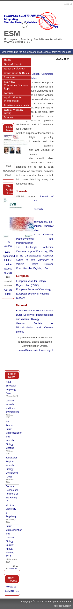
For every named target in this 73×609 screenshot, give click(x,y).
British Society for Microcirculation (34, 310)
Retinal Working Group (13, 111)
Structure (9, 77)
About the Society (14, 68)
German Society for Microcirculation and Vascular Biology (34, 327)
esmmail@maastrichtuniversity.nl (35, 350)
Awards (8, 92)
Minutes (8, 117)
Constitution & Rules (16, 73)
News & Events (13, 64)
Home (7, 59)
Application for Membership (13, 99)
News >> (13, 568)
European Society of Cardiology (33, 289)
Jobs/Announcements (16, 105)
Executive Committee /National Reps (16, 85)
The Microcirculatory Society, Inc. (34, 221)
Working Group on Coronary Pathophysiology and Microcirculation (34, 238)
